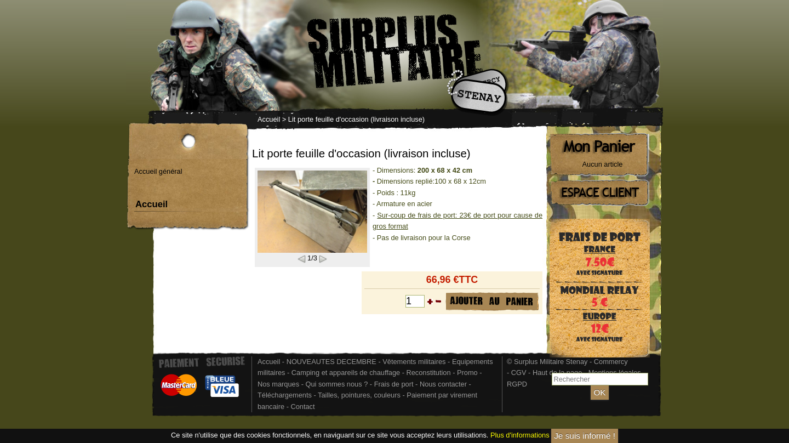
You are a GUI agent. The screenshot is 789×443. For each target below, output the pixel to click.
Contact (302, 406)
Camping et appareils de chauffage (345, 372)
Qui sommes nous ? (337, 384)
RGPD (517, 384)
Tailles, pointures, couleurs (359, 395)
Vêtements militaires (413, 361)
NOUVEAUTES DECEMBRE (331, 361)
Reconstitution (429, 372)
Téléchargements (285, 395)
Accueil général (158, 171)
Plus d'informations (520, 435)
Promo (468, 372)
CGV (519, 372)
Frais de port (394, 384)
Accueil (269, 119)
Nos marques (278, 384)
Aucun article (602, 164)
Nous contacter (443, 384)
